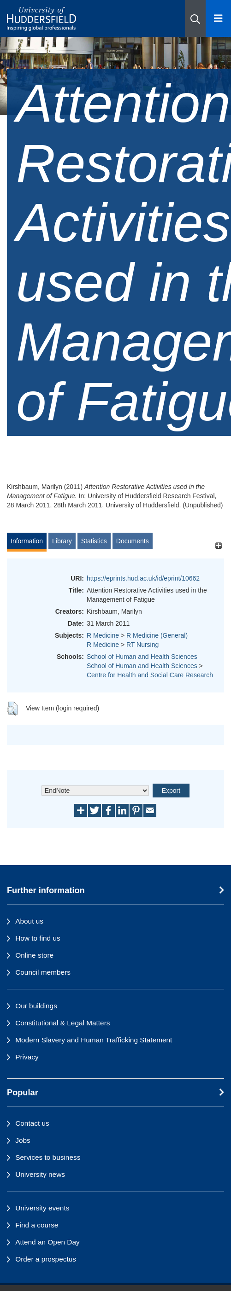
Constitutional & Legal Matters (62, 1023)
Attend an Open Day (47, 1242)
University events (42, 1208)
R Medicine (103, 635)
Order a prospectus (45, 1259)
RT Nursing (142, 644)
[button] (195, 18)
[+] (218, 545)
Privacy (26, 1057)
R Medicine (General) (157, 635)
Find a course (36, 1225)
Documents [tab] (132, 541)
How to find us (37, 938)
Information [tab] (27, 541)
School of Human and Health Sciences (142, 656)
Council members (43, 972)
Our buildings (36, 1006)
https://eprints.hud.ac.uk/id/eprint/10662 (143, 578)
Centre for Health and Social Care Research (150, 675)
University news (40, 1174)
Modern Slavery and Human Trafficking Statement (93, 1040)
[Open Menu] (218, 18)
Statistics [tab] (94, 541)
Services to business (47, 1157)
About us (29, 921)
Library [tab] (62, 541)
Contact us (32, 1123)
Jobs (22, 1140)
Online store (34, 955)
